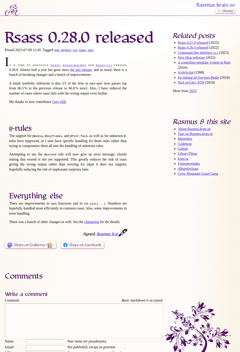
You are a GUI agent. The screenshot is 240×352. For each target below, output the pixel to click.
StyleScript (186, 72)
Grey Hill (59, 102)
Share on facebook (85, 245)
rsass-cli (104, 65)
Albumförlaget (188, 169)
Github (183, 149)
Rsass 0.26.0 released (193, 47)
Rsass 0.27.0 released (193, 42)
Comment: (12, 300)
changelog (91, 222)
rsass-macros (74, 65)
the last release (81, 70)
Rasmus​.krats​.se (215, 5)
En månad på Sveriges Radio (198, 77)
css (75, 50)
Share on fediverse (29, 245)
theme (227, 11)
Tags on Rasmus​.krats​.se (195, 134)
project (66, 50)
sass (90, 50)
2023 (192, 91)
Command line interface (198, 52)
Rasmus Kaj (107, 234)
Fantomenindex (189, 163)
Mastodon (185, 139)
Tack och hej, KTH (191, 82)
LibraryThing (187, 153)
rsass (82, 50)
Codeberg (185, 144)
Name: (9, 348)
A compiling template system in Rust (204, 62)
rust (56, 50)
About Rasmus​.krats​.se (194, 129)
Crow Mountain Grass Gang (198, 173)
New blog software (191, 57)
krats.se (183, 159)
